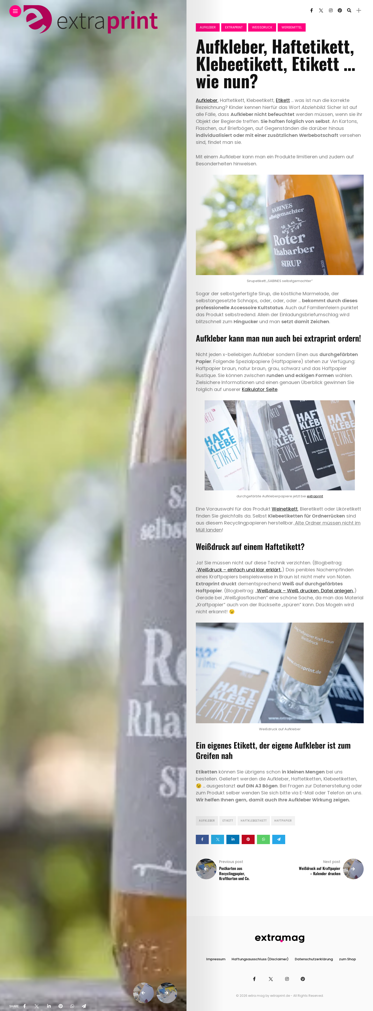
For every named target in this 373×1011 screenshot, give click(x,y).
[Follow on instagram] (331, 10)
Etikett (283, 100)
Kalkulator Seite (259, 389)
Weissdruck (262, 27)
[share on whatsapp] (72, 1006)
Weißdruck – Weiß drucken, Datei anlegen (305, 590)
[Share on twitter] (217, 839)
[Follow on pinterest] (340, 10)
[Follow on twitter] (321, 10)
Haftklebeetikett (254, 821)
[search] (349, 10)
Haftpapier (283, 821)
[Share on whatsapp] (263, 839)
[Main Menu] (15, 11)
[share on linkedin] (49, 1006)
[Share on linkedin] (232, 839)
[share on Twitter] (36, 1006)
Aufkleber (208, 27)
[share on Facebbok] (24, 1006)
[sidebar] (358, 10)
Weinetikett (285, 509)
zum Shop (347, 959)
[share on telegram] (84, 1006)
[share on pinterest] (61, 1006)
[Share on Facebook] (202, 839)
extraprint (315, 496)
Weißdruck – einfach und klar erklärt (239, 569)
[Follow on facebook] (311, 10)
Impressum (215, 959)
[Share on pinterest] (248, 839)
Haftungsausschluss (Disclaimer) (260, 959)
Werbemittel (292, 27)
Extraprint (234, 27)
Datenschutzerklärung (314, 959)
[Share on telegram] (278, 839)
